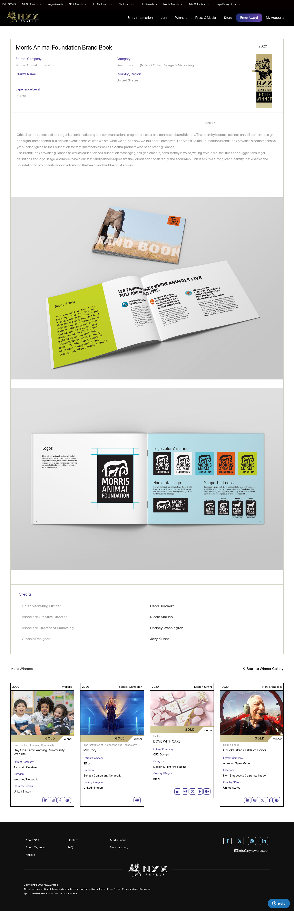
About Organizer (36, 847)
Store (228, 18)
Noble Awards (173, 4)
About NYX (33, 840)
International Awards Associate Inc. (58, 893)
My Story (90, 750)
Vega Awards (55, 4)
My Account (275, 18)
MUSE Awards (32, 4)
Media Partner (118, 840)
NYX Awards (78, 4)
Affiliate (30, 854)
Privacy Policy (121, 889)
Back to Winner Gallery (263, 668)
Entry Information (140, 18)
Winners (181, 18)
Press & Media (205, 18)
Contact (73, 840)
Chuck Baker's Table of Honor (244, 750)
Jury (164, 18)
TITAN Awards (103, 4)
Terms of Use (106, 889)
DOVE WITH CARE (166, 741)
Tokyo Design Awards (227, 4)
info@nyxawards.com (252, 851)
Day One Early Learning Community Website (39, 752)
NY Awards (127, 4)
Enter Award (249, 18)
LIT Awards (149, 4)
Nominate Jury (119, 847)
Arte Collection (199, 4)
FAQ (70, 847)
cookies (145, 889)
